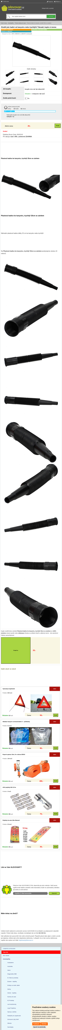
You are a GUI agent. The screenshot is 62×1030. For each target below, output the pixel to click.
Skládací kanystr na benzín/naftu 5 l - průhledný (16, 721)
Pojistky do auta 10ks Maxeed (11, 820)
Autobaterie (10, 962)
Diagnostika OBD (12, 974)
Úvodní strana (5, 1)
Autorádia (10, 966)
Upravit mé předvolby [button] (39, 1027)
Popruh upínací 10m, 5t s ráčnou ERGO (14, 754)
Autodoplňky (11, 23)
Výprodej (5, 952)
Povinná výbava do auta (20, 23)
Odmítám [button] (44, 1024)
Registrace (50, 1)
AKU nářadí (6, 955)
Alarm (9, 970)
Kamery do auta (11, 996)
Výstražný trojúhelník (9, 688)
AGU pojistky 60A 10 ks (9, 787)
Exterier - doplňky (12, 981)
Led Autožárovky (11, 1004)
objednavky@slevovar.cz (26, 940)
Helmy (9, 989)
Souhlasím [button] (36, 1024)
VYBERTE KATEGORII (9, 948)
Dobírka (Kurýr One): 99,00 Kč (13, 134)
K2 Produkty (10, 1000)
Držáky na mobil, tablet (13, 985)
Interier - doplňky (11, 993)
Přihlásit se (57, 1)
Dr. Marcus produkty (12, 977)
